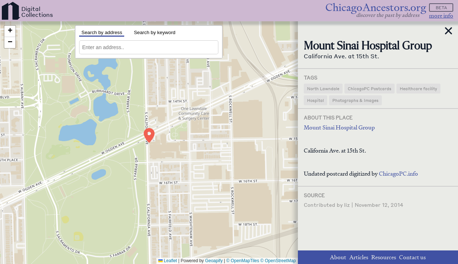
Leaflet (167, 260)
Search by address (101, 32)
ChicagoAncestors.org (375, 7)
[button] (149, 135)
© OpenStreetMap (278, 260)
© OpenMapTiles (242, 260)
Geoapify (214, 260)
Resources (383, 257)
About (338, 257)
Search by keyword (154, 32)
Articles (358, 257)
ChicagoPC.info (398, 173)
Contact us (412, 257)
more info (441, 15)
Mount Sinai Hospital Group (339, 127)
